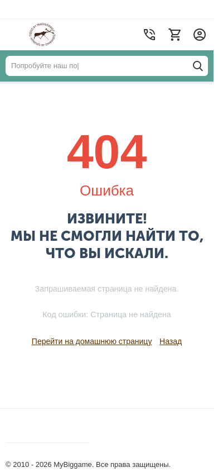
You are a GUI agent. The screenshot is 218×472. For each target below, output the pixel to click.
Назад (170, 341)
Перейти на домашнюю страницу (92, 341)
